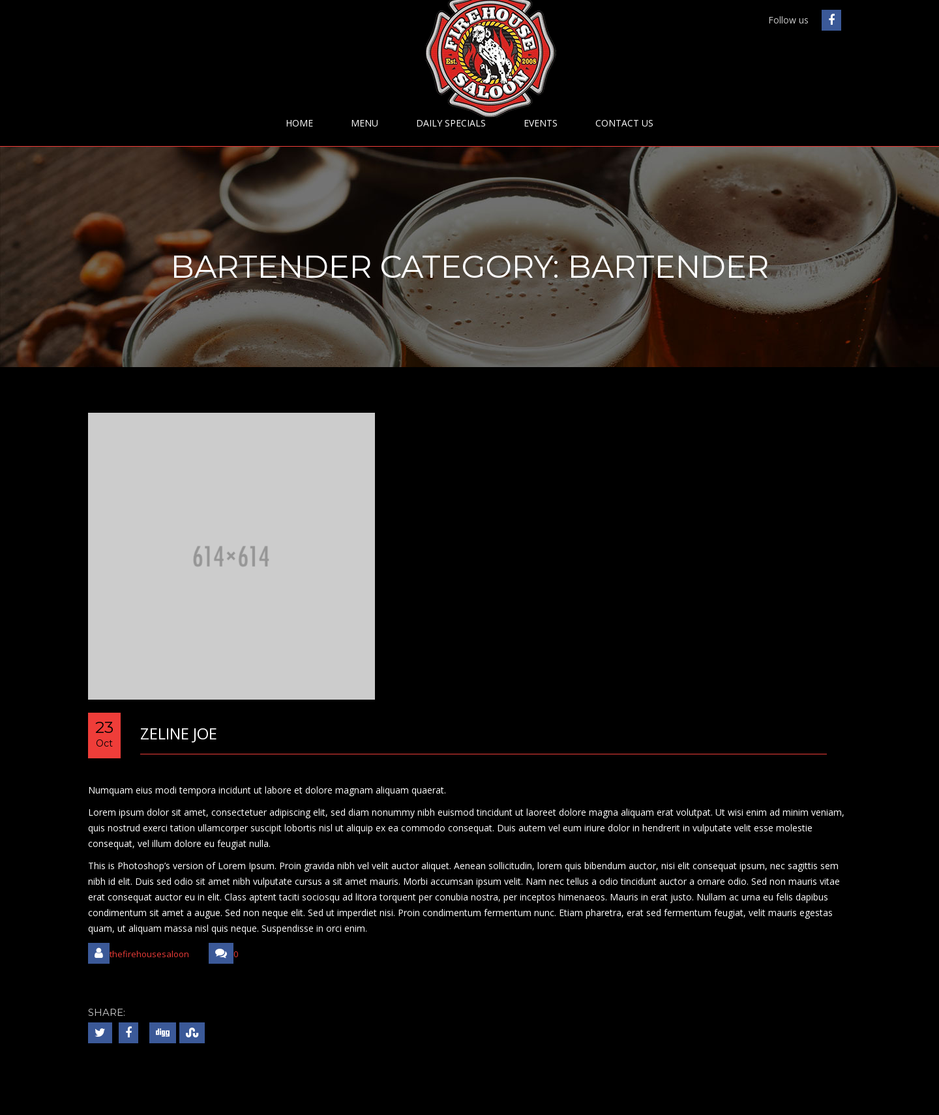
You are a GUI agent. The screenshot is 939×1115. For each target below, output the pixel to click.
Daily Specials (451, 123)
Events (541, 123)
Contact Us (624, 123)
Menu (364, 123)
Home (299, 123)
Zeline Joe (178, 733)
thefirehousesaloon (138, 953)
